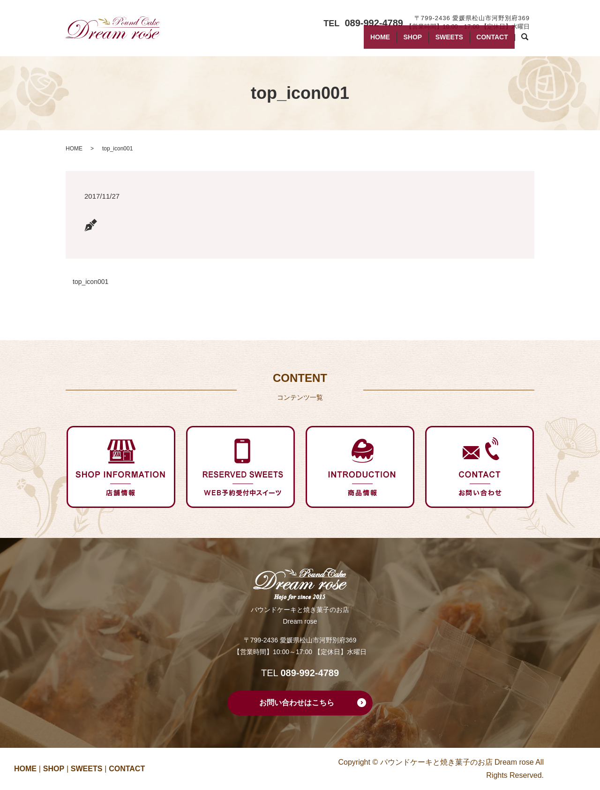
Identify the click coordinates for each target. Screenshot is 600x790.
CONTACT (489, 41)
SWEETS (439, 41)
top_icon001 (90, 281)
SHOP (397, 41)
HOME (358, 41)
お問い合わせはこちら (296, 703)
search (529, 41)
